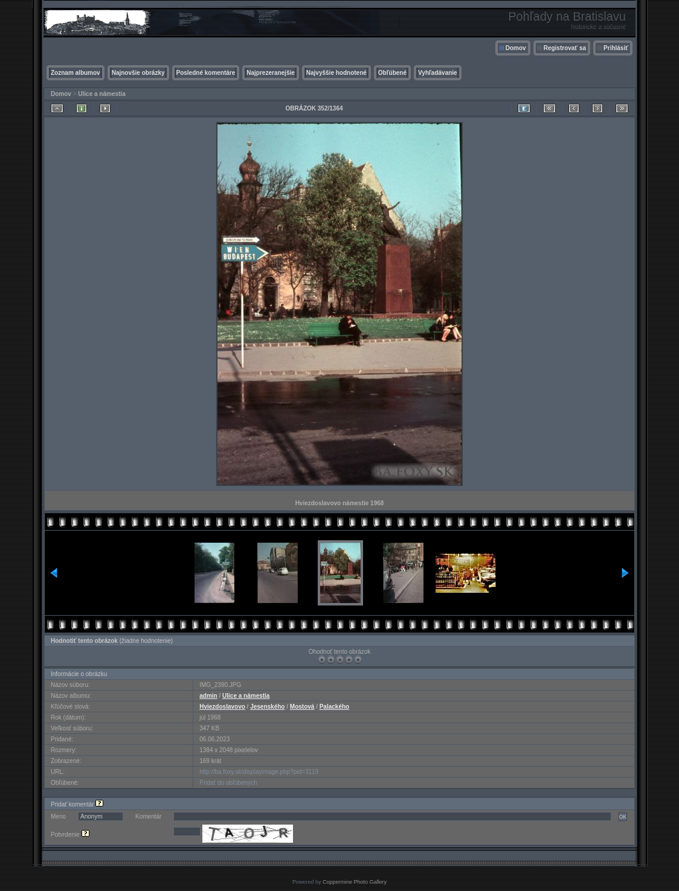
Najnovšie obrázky (138, 72)
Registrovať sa (565, 48)
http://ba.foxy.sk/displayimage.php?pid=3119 (258, 771)
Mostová (302, 706)
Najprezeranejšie (270, 72)
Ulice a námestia (101, 94)
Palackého (334, 706)
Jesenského (267, 706)
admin (208, 695)
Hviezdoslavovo (222, 706)
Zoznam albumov (75, 72)
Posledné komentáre (206, 72)
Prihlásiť (615, 48)
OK (622, 817)
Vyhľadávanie (437, 72)
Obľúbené (392, 72)
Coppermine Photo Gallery (355, 882)
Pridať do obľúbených (228, 782)
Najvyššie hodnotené (336, 72)
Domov (516, 48)
